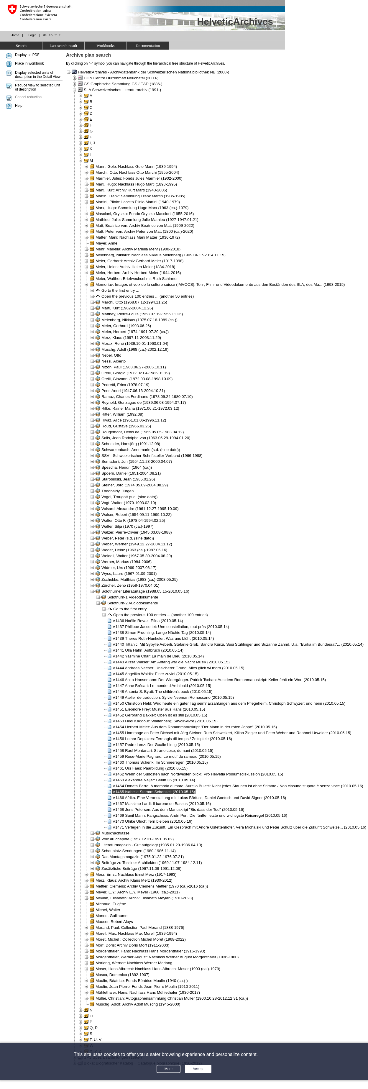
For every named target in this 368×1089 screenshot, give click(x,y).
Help (18, 106)
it (59, 35)
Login (32, 35)
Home (15, 35)
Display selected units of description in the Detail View (37, 74)
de (45, 35)
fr (56, 35)
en (50, 35)
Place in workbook (29, 63)
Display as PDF (27, 55)
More (168, 1069)
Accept (198, 1069)
